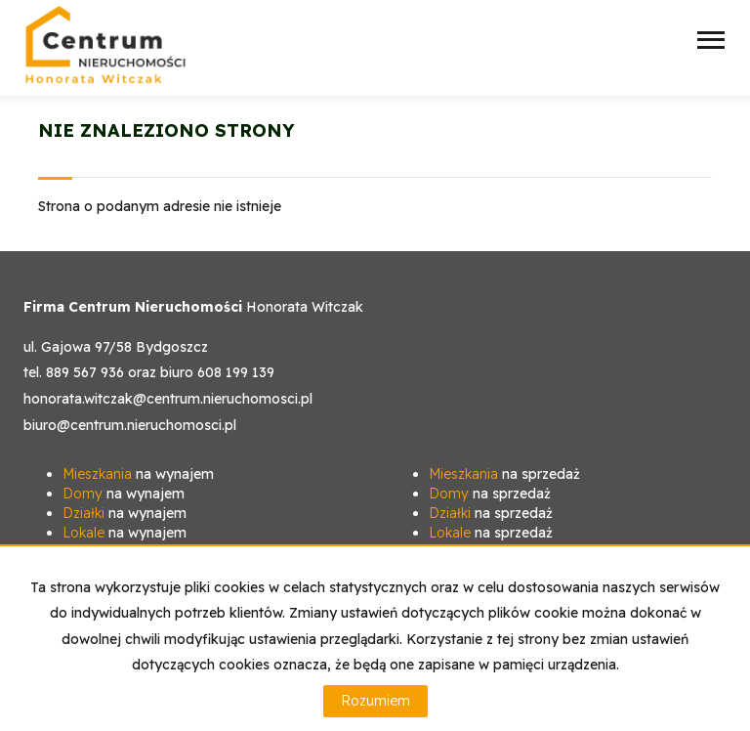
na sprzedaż (504, 474)
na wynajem (138, 474)
